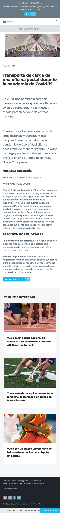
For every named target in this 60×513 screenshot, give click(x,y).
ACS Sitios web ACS (38, 483)
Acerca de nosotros (25, 483)
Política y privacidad (23, 481)
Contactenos (6, 481)
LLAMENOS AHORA (30, 29)
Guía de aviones (13, 483)
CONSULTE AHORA (50, 510)
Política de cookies (36, 481)
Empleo (5, 483)
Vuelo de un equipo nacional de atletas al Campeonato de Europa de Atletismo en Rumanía (29, 342)
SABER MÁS (37, 9)
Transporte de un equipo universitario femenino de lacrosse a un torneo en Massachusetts (30, 397)
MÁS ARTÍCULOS (12, 279)
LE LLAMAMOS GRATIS (30, 510)
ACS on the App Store (9, 491)
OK (27, 14)
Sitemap (14, 481)
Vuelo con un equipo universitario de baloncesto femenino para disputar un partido (29, 452)
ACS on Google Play (22, 491)
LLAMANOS (10, 510)
